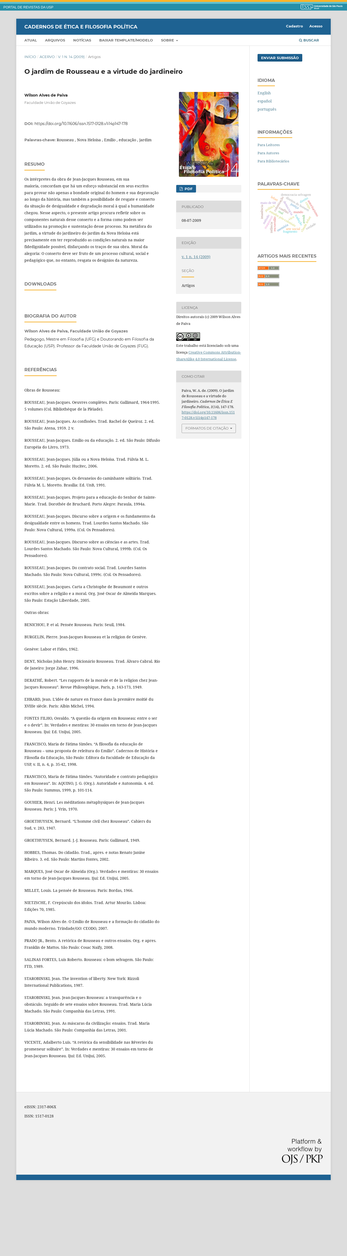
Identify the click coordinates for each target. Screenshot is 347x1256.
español (265, 101)
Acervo (47, 57)
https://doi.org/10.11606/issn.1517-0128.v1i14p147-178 (81, 123)
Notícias (82, 40)
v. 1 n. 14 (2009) (71, 57)
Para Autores (268, 152)
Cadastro (294, 26)
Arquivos (55, 40)
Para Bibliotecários (273, 161)
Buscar (309, 40)
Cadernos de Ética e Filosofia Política (80, 27)
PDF (188, 189)
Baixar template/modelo (126, 40)
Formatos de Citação (207, 428)
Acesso (316, 26)
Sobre (168, 40)
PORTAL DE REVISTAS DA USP (28, 7)
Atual (30, 40)
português (267, 109)
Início (30, 57)
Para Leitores (269, 144)
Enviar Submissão (280, 58)
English (264, 92)
